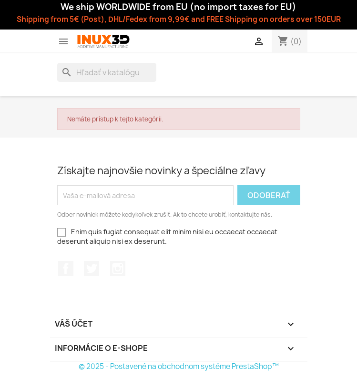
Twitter (91, 268)
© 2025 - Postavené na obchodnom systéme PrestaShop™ (179, 366)
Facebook (65, 268)
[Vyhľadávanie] (106, 72)
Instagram (117, 268)
